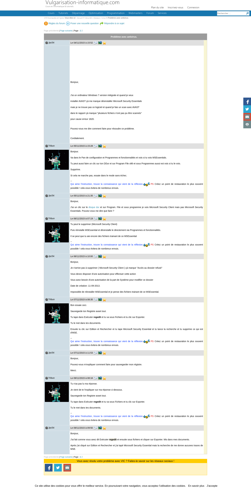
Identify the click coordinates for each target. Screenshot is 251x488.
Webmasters (135, 13)
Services (162, 13)
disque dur (94, 207)
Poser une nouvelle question (82, 23)
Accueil (80, 18)
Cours (51, 13)
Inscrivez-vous (175, 7)
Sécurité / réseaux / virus (95, 18)
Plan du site (157, 7)
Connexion (193, 7)
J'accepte (212, 485)
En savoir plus (196, 485)
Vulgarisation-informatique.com (82, 3)
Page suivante (66, 31)
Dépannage (78, 13)
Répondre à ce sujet (112, 23)
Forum (150, 13)
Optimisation (96, 13)
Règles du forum (54, 23)
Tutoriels (63, 13)
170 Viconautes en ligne (54, 18)
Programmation (116, 13)
